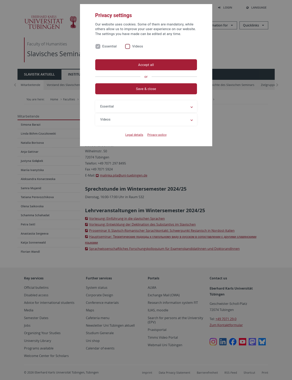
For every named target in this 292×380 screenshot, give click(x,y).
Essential (109, 46)
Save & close (146, 89)
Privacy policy (157, 135)
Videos (137, 46)
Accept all (146, 65)
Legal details (134, 135)
